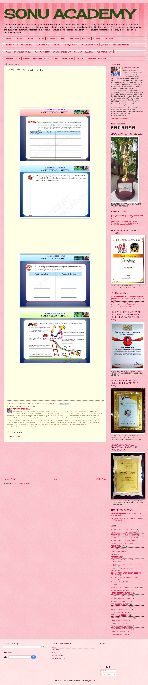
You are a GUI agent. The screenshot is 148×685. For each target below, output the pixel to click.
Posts (104, 671)
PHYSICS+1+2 (26, 45)
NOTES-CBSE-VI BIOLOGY (120, 601)
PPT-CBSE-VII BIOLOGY (120, 615)
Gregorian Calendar (118, 582)
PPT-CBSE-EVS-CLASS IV (120, 609)
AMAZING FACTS (13, 58)
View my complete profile (120, 118)
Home (8, 52)
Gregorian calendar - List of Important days (40, 58)
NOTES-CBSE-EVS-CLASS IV (121, 596)
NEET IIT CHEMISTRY (61, 52)
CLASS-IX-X (108, 38)
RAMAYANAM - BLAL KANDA (122, 618)
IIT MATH (78, 52)
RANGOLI (89, 52)
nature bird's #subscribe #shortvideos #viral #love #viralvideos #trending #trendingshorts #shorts (127, 216)
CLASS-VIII (74, 38)
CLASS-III (18, 38)
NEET (113, 585)
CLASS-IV (29, 38)
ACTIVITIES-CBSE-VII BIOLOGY (123, 543)
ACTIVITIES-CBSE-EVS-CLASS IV (123, 535)
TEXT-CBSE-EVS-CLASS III (121, 626)
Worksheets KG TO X (89, 45)
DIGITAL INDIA (57, 655)
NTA (53, 653)
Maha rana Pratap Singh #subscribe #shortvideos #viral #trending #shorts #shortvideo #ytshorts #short (124, 222)
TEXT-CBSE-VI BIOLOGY (120, 631)
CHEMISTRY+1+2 (42, 45)
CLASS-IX (86, 38)
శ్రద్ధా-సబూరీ (105, 45)
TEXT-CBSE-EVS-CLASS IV (121, 629)
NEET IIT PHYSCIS (42, 52)
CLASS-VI (51, 38)
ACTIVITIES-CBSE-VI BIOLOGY (122, 540)
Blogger (92, 681)
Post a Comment (15, 436)
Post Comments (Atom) (21, 483)
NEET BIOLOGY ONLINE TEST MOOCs (125, 587)
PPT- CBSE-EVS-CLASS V (120, 604)
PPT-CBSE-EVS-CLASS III (120, 607)
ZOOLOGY (80, 58)
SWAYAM (56, 650)
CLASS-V (40, 38)
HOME (8, 38)
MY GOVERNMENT (59, 658)
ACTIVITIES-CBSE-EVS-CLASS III (24, 406)
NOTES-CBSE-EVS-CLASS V (121, 598)
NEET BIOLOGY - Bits (22, 52)
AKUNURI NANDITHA (132, 68)
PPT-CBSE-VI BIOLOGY (119, 612)
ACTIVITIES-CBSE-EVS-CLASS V (123, 538)
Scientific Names (70, 45)
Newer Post (9, 479)
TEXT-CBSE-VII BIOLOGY (120, 634)
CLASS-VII (62, 38)
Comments (105, 674)
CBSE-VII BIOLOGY (118, 551)
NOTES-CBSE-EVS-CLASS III (121, 593)
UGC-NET (56, 45)
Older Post (101, 479)
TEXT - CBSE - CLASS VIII (120, 620)
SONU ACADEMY (69, 14)
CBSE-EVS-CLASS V (118, 549)
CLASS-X (96, 38)
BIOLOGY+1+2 (11, 45)
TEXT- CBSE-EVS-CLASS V (121, 623)
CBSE (54, 647)
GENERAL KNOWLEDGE (97, 58)
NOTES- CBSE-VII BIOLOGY (121, 590)
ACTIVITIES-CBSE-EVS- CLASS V (123, 529)
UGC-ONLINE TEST (104, 52)
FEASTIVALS (116, 557)
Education (114, 554)
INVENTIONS (67, 58)
